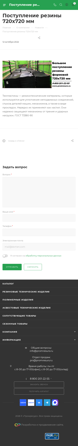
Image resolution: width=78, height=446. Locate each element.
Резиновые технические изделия (26, 291)
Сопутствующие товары (19, 315)
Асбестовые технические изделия (27, 307)
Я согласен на (35, 255)
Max (55, 402)
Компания (10, 332)
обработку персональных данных (43, 255)
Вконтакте (39, 402)
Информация (12, 340)
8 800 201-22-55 (39, 379)
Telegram (47, 402)
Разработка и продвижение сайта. (39, 424)
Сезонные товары (15, 324)
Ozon (23, 402)
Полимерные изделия (18, 299)
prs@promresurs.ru (41, 360)
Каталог (8, 283)
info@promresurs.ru (41, 350)
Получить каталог (39, 391)
